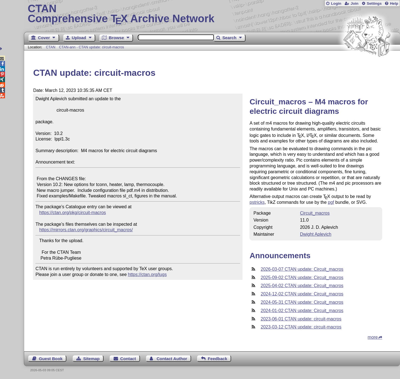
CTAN (50, 47)
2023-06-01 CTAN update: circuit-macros (301, 319)
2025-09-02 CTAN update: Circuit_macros (302, 277)
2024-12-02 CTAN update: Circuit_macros (302, 294)
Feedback (217, 358)
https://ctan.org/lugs (147, 274)
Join (354, 3)
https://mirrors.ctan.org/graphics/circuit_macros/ (86, 229)
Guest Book (50, 358)
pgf (331, 202)
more (373, 337)
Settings (374, 3)
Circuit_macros (315, 213)
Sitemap (91, 358)
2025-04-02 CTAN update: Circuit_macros (302, 285)
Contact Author (172, 358)
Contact (128, 358)
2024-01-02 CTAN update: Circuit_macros (302, 310)
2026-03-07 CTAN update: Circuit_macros (302, 269)
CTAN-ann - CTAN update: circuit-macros (91, 47)
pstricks (256, 202)
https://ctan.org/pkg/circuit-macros (72, 212)
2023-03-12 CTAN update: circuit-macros (301, 327)
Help (394, 3)
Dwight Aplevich (315, 234)
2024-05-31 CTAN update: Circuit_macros (302, 302)
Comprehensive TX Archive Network (212, 14)
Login (336, 3)
